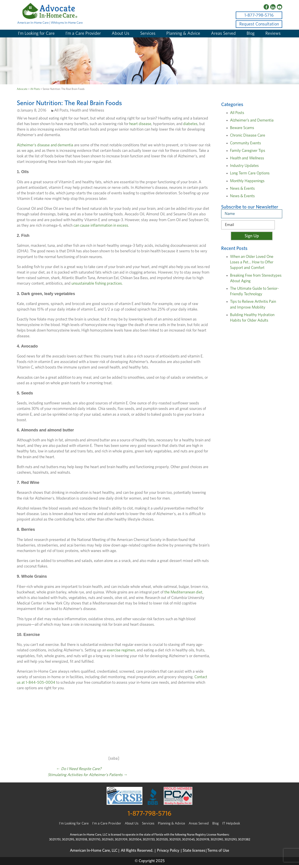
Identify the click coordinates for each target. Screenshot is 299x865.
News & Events (242, 189)
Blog (251, 33)
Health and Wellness (87, 110)
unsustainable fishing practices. (97, 284)
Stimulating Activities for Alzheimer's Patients (87, 775)
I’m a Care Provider (83, 33)
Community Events (245, 143)
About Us (120, 33)
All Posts (35, 89)
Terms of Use (218, 851)
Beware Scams (242, 128)
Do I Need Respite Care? (79, 769)
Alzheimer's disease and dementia (45, 145)
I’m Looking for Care (36, 33)
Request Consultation (259, 24)
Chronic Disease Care (247, 135)
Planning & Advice (183, 33)
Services (147, 33)
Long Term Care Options (250, 173)
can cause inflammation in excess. (101, 226)
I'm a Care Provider (106, 823)
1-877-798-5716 (259, 15)
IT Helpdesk (231, 823)
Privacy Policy (168, 851)
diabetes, (191, 124)
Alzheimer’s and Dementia (252, 120)
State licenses (194, 851)
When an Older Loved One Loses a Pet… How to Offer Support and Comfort (251, 262)
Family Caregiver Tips (247, 151)
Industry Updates (244, 166)
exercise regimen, (121, 650)
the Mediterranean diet (183, 592)
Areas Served (223, 33)
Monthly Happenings (247, 181)
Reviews (273, 33)
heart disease (140, 124)
